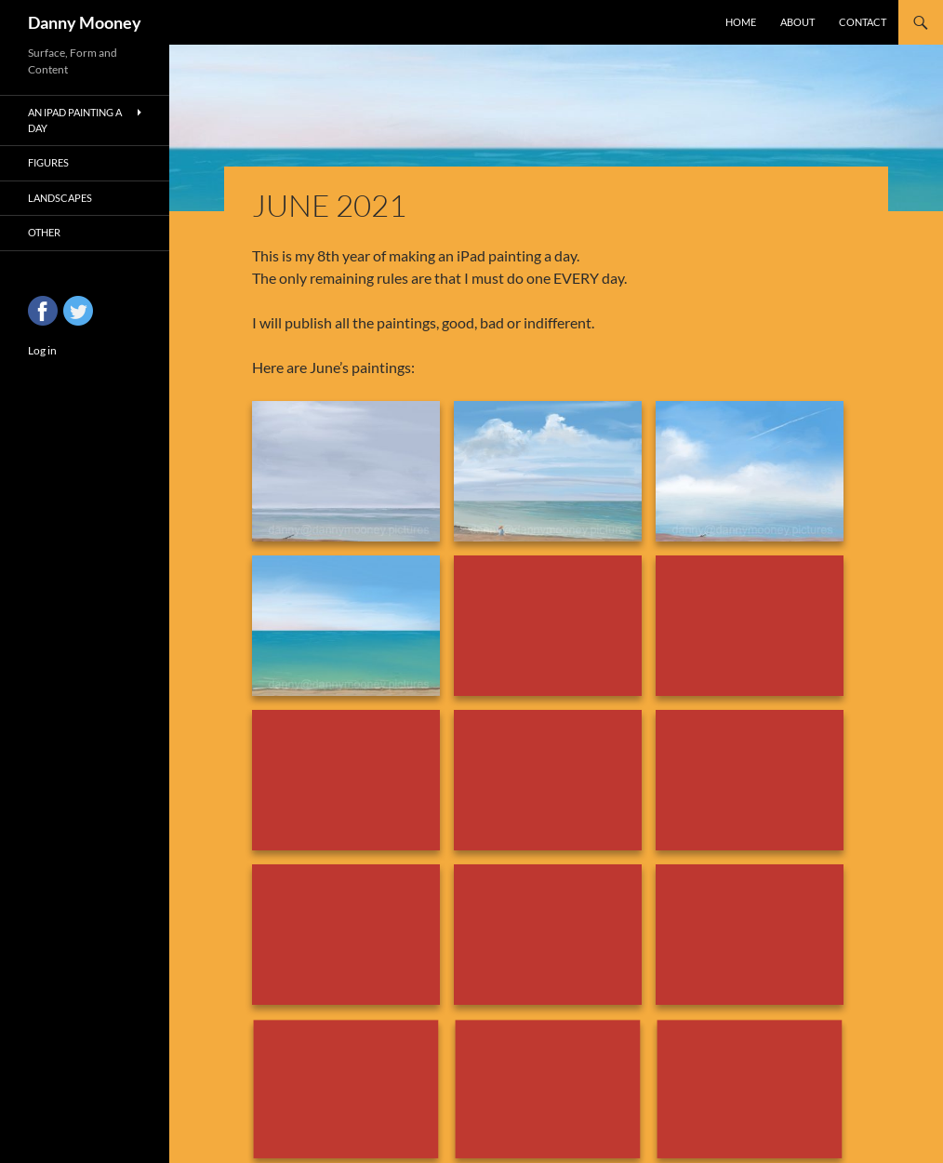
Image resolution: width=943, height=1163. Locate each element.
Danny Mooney (84, 22)
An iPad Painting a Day (75, 120)
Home (740, 22)
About (797, 22)
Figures (48, 162)
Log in (42, 350)
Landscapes (60, 198)
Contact (862, 22)
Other (44, 232)
